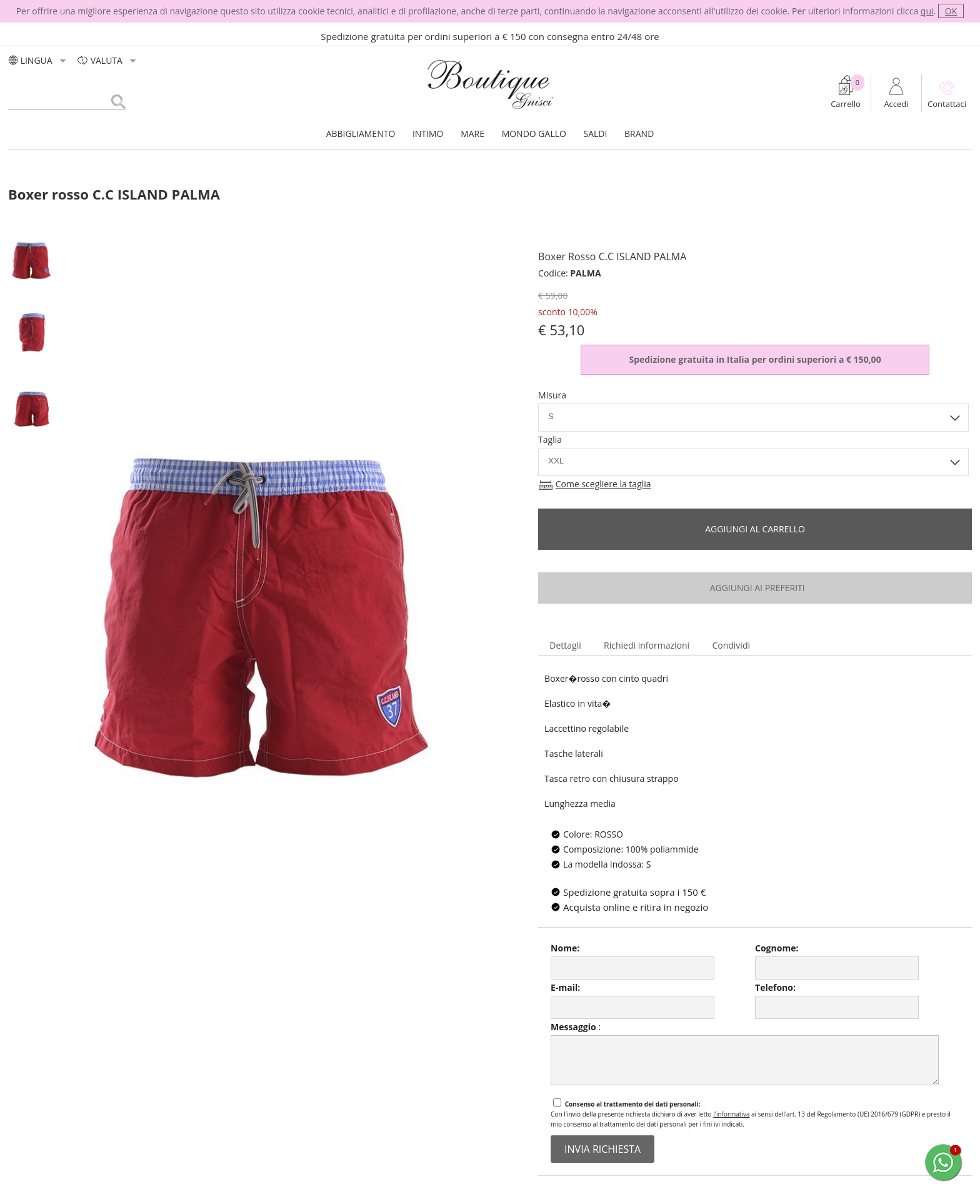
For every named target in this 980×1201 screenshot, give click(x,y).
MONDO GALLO (534, 133)
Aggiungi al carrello (755, 529)
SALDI (596, 133)
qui (927, 11)
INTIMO (428, 133)
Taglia (550, 439)
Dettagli (565, 645)
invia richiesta (602, 1149)
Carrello (846, 103)
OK (951, 11)
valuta (108, 60)
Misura (552, 395)
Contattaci (947, 103)
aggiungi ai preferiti (754, 588)
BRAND (639, 133)
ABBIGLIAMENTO (361, 133)
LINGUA (38, 60)
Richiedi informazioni (646, 645)
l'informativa (731, 1114)
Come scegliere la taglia (603, 484)
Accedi (896, 103)
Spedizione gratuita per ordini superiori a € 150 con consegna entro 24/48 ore (490, 36)
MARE (472, 133)
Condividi (731, 645)
